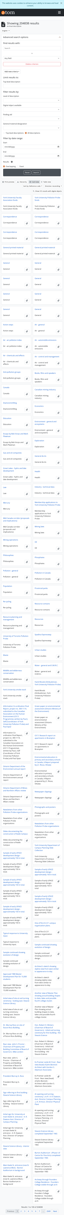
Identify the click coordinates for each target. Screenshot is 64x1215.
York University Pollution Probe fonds (47, 198)
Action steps (8, 324)
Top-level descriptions (15, 133)
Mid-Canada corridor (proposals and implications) (16, 519)
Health (37, 471)
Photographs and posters (45, 807)
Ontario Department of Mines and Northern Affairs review (15, 789)
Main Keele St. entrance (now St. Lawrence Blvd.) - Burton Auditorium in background (16, 1167)
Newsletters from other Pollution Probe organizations (15, 810)
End (4, 152)
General (6, 263)
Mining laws (39, 526)
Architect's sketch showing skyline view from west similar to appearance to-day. (47, 969)
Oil (36, 542)
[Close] (61, 3)
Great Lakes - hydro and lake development (14, 469)
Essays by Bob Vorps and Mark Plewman (15, 435)
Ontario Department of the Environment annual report (14, 767)
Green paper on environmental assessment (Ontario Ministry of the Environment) (48, 708)
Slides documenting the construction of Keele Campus (15, 832)
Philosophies (8, 555)
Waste (5, 655)
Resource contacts (42, 604)
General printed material (13, 247)
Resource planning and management (12, 618)
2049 (48, 1211)
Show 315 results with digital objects (47, 191)
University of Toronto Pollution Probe (15, 637)
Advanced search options (15, 37)
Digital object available (12, 105)
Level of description (11, 96)
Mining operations (10, 540)
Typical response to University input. (15, 934)
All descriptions (34, 133)
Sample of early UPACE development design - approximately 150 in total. (14, 855)
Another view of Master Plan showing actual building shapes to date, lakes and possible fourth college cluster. (47, 997)
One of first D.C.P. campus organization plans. (45, 924)
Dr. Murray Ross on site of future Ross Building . (13, 1026)
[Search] (32, 48)
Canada (6, 387)
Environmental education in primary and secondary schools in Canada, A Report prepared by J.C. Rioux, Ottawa (47, 761)
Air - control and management (47, 356)
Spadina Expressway (43, 634)
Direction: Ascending (52, 186)
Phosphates (39, 557)
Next (55, 1211)
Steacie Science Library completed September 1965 (46, 1132)
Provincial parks (41, 588)
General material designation (15, 124)
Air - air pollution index (12, 340)
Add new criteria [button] (11, 71)
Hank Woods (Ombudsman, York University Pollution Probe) (48, 683)
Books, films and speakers (45, 373)
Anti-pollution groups (12, 372)
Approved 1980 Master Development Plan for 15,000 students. (15, 976)
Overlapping (11, 166)
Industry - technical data (44, 487)
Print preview (8, 182)
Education (7, 418)
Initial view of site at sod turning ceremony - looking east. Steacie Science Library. (16, 1001)
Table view (46, 182)
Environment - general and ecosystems (45, 422)
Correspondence (10, 216)
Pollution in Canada (43, 573)
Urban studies (40, 650)
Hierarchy (22, 182)
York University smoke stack (14, 689)
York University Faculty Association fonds (12, 198)
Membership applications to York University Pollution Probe (47, 503)
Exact (22, 166)
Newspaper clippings (43, 791)
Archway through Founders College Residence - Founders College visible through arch (47, 1182)
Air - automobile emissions (45, 340)
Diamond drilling (10, 403)
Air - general (40, 324)
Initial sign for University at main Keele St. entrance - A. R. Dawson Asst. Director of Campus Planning (15, 1118)
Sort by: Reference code (32, 186)
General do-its (40, 456)
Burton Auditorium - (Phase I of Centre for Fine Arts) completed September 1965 (47, 1155)
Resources (39, 619)
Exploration (39, 440)
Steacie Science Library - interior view (16, 1147)
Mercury (6, 503)
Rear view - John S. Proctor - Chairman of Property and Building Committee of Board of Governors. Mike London (16, 1048)
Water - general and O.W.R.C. (46, 665)
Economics (39, 406)
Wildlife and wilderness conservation (12, 671)
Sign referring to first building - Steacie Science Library (15, 1093)
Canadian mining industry (45, 389)
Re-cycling (7, 601)
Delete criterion (32, 64)
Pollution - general (10, 571)
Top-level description (11, 82)
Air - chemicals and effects (13, 355)
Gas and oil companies (12, 453)
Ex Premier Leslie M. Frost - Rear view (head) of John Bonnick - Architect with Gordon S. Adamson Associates (48, 1066)
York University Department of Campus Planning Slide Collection (47, 848)
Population (7, 586)
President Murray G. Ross (13, 1076)
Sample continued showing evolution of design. (46, 945)
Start (5, 142)
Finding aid (7, 114)
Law (4, 487)
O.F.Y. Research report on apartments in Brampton (45, 736)
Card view (34, 182)
